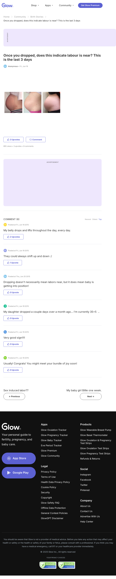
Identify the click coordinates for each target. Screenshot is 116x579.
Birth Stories (36, 16)
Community (20, 16)
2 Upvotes (13, 237)
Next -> (90, 396)
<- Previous (14, 396)
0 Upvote (13, 292)
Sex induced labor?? (15, 390)
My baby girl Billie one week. (84, 390)
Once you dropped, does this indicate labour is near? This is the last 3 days (41, 20)
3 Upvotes (13, 139)
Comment (35, 139)
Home (6, 16)
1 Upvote (12, 262)
